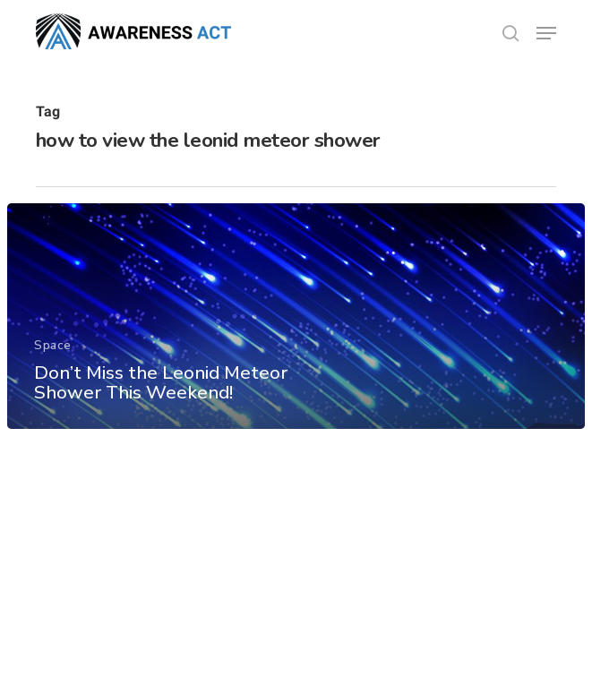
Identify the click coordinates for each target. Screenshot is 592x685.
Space (53, 345)
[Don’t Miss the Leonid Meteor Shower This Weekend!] (296, 316)
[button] (546, 33)
